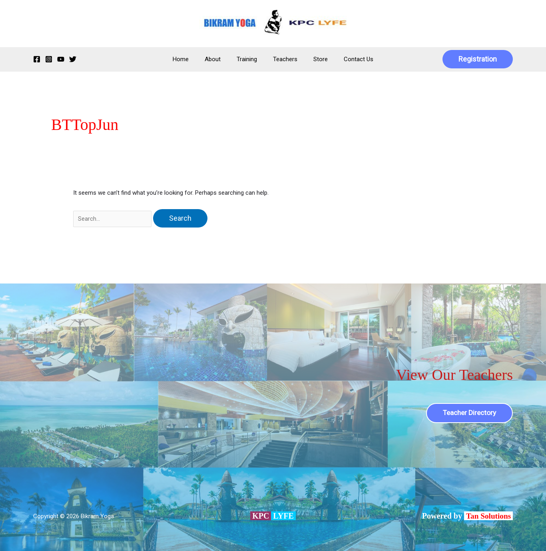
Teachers (283, 59)
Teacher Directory (468, 413)
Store (314, 59)
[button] (477, 59)
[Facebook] (36, 59)
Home (191, 59)
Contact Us (348, 59)
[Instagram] (48, 59)
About (219, 59)
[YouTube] (60, 59)
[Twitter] (72, 59)
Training (249, 59)
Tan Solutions (488, 515)
